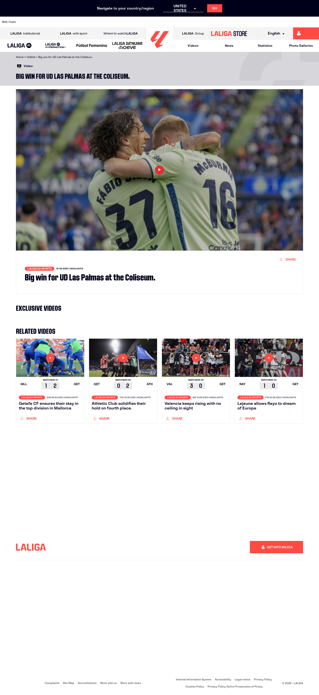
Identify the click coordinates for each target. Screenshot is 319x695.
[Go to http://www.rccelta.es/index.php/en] (72, 22)
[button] (19, 46)
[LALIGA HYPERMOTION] (56, 46)
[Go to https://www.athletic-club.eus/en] (27, 22)
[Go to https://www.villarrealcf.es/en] (314, 22)
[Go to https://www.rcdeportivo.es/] (208, 22)
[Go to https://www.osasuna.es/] (57, 22)
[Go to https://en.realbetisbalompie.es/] (238, 22)
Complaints (52, 682)
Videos (193, 45)
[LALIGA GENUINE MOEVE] (127, 45)
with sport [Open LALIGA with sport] (73, 33)
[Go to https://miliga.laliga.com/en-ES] (306, 33)
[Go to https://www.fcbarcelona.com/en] (118, 22)
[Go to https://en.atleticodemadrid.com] (42, 22)
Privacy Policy (263, 679)
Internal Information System (193, 679)
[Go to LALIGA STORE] (229, 33)
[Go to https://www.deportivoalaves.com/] (87, 22)
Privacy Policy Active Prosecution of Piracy (235, 686)
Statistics (265, 45)
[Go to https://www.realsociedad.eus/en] (268, 22)
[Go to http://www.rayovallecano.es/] (193, 22)
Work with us (108, 682)
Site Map (68, 682)
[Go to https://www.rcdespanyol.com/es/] (223, 22)
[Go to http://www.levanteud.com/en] (148, 22)
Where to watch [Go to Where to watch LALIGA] (120, 33)
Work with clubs (130, 682)
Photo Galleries (301, 45)
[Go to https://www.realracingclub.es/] (178, 22)
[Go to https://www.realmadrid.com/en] (253, 22)
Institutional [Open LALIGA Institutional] (25, 33)
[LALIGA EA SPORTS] (19, 45)
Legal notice (242, 679)
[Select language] (275, 33)
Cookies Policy (194, 686)
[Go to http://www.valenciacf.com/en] (299, 22)
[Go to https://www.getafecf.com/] (133, 22)
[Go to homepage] (159, 50)
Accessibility (223, 679)
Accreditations (87, 682)
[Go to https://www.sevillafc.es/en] (283, 22)
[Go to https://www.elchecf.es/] (102, 22)
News (229, 45)
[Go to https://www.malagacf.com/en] (163, 22)
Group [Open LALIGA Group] (193, 33)
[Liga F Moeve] (92, 45)
